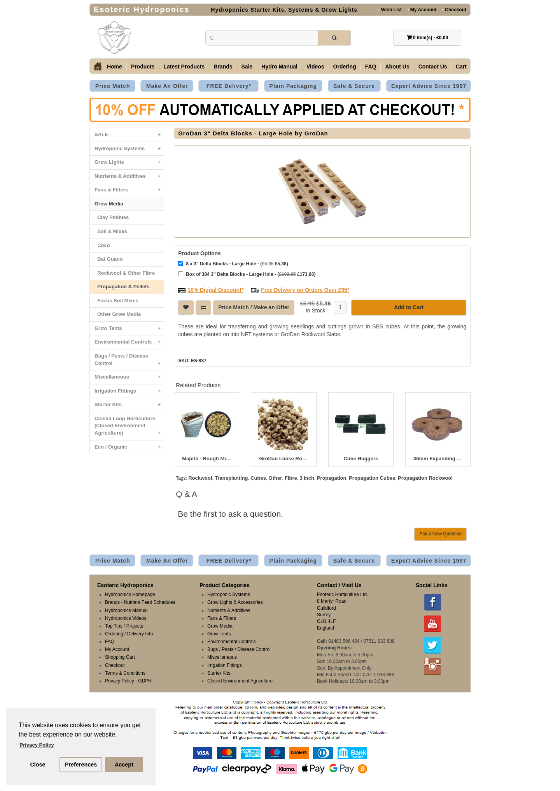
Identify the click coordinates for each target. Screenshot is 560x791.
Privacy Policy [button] (37, 745)
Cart (461, 66)
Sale (247, 66)
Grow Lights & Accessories (235, 602)
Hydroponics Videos (126, 618)
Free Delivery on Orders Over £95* (305, 290)
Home (114, 66)
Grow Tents (129, 328)
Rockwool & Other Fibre (124, 273)
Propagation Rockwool (425, 478)
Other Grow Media (117, 314)
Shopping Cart (120, 657)
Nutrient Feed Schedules (149, 602)
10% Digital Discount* (215, 290)
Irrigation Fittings (129, 391)
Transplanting (231, 478)
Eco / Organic (129, 447)
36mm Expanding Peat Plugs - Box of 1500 (437, 458)
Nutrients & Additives (129, 176)
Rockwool (200, 478)
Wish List (390, 9)
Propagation (331, 478)
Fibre (291, 478)
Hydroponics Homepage (130, 594)
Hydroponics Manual (126, 610)
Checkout (454, 9)
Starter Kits (129, 405)
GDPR (145, 681)
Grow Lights (129, 162)
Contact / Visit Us (339, 585)
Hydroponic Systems (129, 149)
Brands (223, 66)
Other (275, 478)
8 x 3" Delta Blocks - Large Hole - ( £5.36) (233, 264)
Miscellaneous (129, 377)
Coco (102, 245)
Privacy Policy (119, 681)
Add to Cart (409, 307)
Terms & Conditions (125, 673)
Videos (315, 66)
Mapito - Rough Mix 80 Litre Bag (206, 458)
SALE (129, 135)
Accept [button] (124, 764)
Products (143, 66)
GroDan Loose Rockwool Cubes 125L (283, 458)
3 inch (306, 478)
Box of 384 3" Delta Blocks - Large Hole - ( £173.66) (246, 274)
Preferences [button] (81, 764)
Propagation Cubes (372, 478)
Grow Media (129, 204)
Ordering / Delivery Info (129, 634)
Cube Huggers (360, 458)
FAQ (370, 66)
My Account (422, 9)
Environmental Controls (129, 342)
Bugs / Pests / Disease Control (129, 361)
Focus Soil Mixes (116, 300)
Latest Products (184, 66)
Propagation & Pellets (122, 286)
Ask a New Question (440, 534)
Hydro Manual (279, 66)
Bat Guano (108, 259)
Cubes (258, 478)
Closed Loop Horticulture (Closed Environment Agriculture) (129, 428)
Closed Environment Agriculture (240, 681)
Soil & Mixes (110, 231)
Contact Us (432, 66)
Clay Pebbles (111, 217)
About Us (397, 66)
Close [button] (37, 764)
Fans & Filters (129, 190)
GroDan (316, 133)
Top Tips (113, 626)
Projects (134, 626)
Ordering (344, 66)
